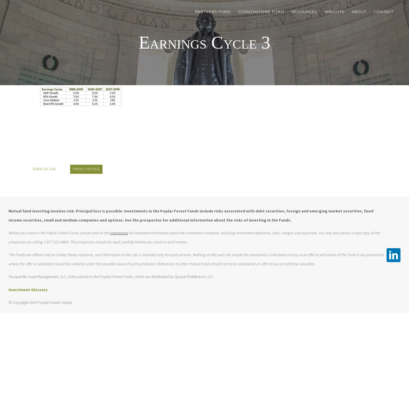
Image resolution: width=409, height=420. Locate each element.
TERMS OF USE (44, 169)
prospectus (119, 232)
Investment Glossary (28, 289)
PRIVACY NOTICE (86, 169)
